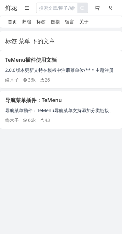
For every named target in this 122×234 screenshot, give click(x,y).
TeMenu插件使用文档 (31, 59)
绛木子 (12, 80)
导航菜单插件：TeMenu (33, 100)
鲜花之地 (11, 8)
